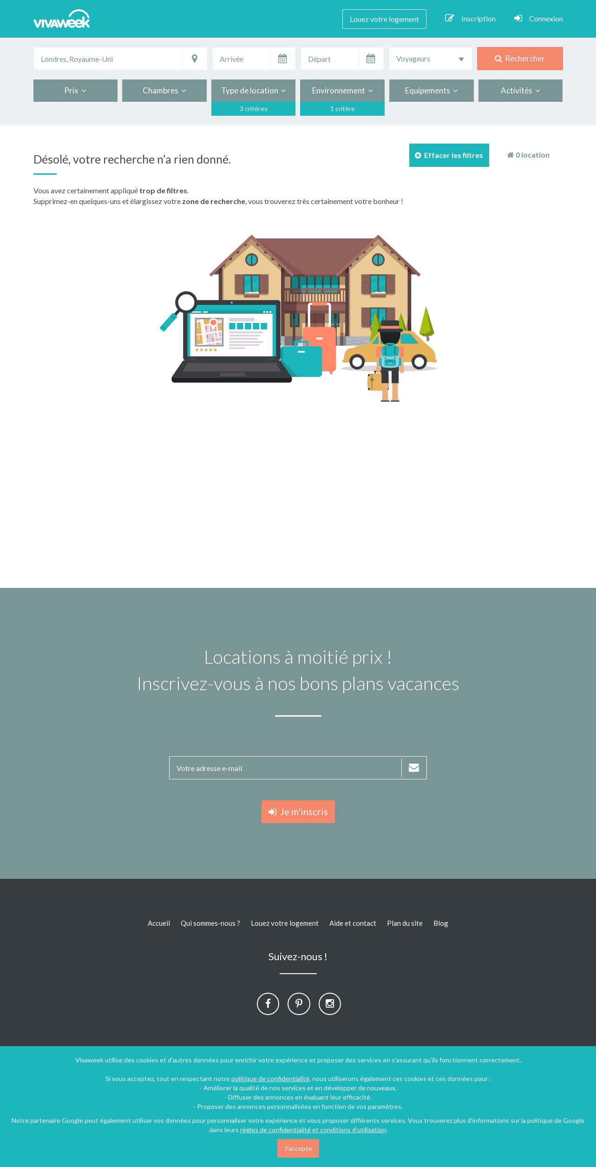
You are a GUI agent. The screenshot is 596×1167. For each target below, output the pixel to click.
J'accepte (298, 1148)
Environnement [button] (342, 90)
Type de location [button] (253, 90)
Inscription (470, 18)
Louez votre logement (384, 18)
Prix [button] (75, 90)
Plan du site (405, 923)
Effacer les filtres (449, 155)
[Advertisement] (298, 495)
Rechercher (520, 58)
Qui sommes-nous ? (210, 923)
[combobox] (430, 58)
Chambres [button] (164, 90)
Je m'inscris (298, 811)
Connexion (538, 18)
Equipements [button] (431, 90)
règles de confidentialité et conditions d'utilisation (313, 1130)
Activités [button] (520, 90)
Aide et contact (352, 923)
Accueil (159, 923)
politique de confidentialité (270, 1078)
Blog (440, 923)
